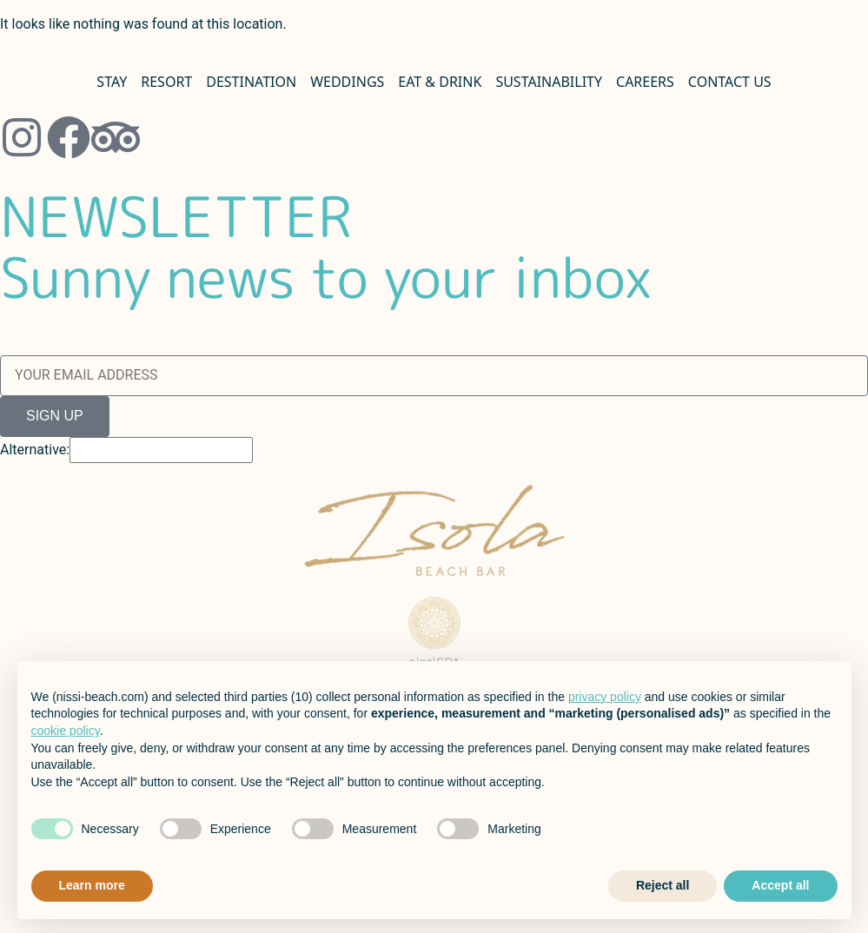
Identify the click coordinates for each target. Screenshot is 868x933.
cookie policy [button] (65, 731)
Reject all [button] (662, 885)
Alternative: (35, 450)
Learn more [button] (92, 885)
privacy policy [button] (604, 697)
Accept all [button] (780, 885)
